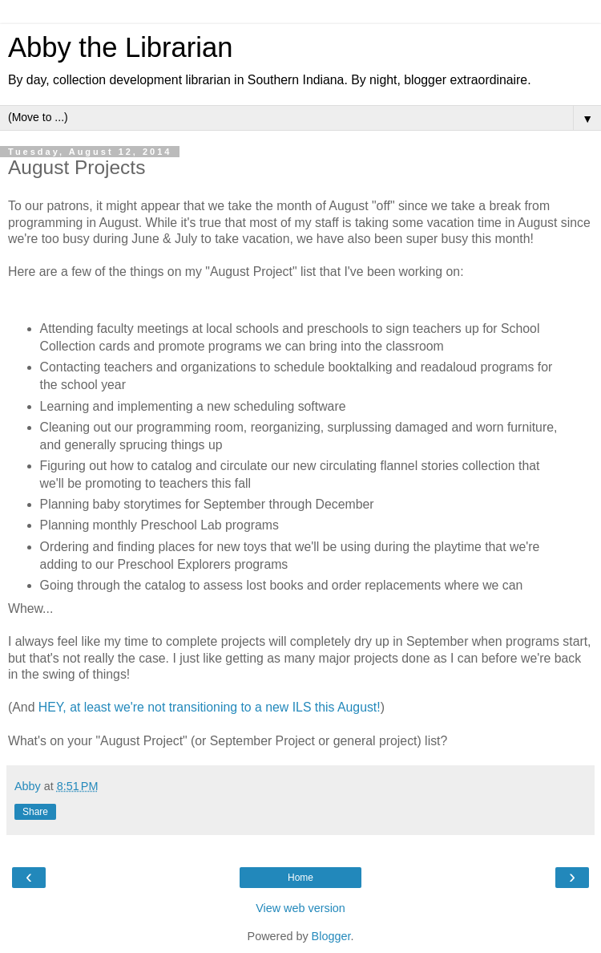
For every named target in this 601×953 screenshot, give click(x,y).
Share (35, 811)
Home (300, 877)
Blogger (331, 936)
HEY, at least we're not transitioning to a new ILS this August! (209, 707)
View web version (300, 908)
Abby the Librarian (120, 47)
